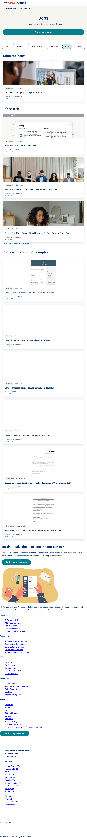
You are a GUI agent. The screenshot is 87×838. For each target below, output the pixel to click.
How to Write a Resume (15, 631)
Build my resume (43, 32)
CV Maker (9, 662)
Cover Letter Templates (15, 644)
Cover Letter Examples (14, 647)
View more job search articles (16, 243)
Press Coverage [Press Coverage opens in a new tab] (11, 721)
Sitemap (8, 796)
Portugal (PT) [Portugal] (10, 791)
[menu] (82, 3)
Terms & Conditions (13, 802)
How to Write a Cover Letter (17, 652)
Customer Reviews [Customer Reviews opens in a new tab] (13, 724)
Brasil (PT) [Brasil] (9, 788)
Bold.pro (8, 692)
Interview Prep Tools (13, 695)
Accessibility (10, 804)
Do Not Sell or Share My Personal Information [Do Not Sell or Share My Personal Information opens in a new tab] (24, 727)
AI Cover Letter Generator (16, 641)
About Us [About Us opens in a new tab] (9, 704)
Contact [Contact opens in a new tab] (8, 716)
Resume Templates (13, 626)
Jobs (67, 46)
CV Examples (10, 668)
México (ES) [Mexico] (10, 777)
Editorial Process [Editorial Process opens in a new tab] (12, 713)
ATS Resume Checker (14, 623)
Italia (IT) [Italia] (8, 772)
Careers (79, 46)
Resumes (19, 46)
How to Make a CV (13, 671)
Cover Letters (36, 46)
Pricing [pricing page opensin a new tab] (8, 707)
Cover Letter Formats (14, 649)
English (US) (6, 761)
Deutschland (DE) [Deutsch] (12, 786)
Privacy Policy (10, 799)
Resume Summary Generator (17, 686)
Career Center (22, 9)
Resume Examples (13, 628)
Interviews (53, 46)
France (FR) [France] (9, 774)
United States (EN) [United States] (13, 766)
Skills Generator (12, 689)
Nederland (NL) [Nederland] (11, 769)
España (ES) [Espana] (10, 780)
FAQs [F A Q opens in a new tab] (7, 710)
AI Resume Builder (10, 9)
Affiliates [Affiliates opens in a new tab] (9, 718)
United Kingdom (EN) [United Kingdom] (14, 783)
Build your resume (16, 562)
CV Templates (11, 665)
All (7, 46)
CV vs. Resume (11, 673)
